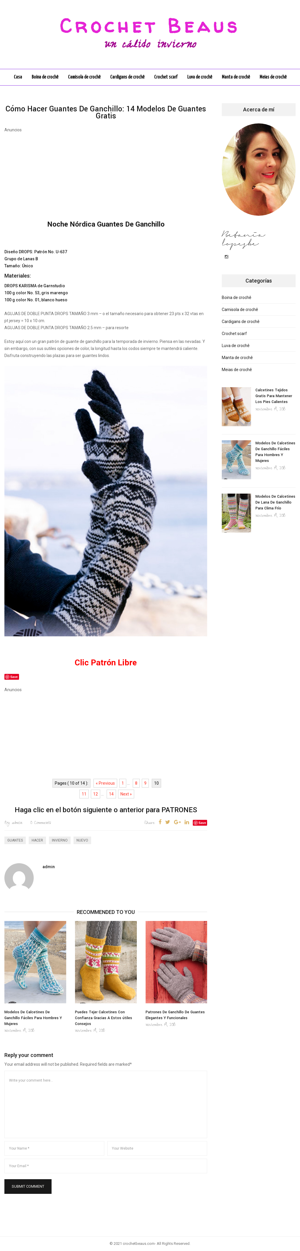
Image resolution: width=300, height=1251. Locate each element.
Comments (40, 823)
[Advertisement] (105, 174)
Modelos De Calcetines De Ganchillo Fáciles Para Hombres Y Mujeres (33, 1017)
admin (13, 823)
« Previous (105, 783)
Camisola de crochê (84, 77)
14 (111, 794)
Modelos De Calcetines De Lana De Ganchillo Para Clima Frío (275, 502)
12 (95, 794)
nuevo (82, 840)
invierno (60, 840)
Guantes (15, 840)
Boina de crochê (45, 77)
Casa (18, 77)
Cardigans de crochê (127, 77)
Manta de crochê (236, 77)
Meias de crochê (273, 77)
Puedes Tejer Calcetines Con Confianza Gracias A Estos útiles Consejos (103, 1017)
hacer (37, 840)
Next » (126, 794)
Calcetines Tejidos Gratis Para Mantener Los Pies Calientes (273, 395)
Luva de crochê (199, 77)
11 (84, 794)
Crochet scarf (166, 77)
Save (202, 823)
